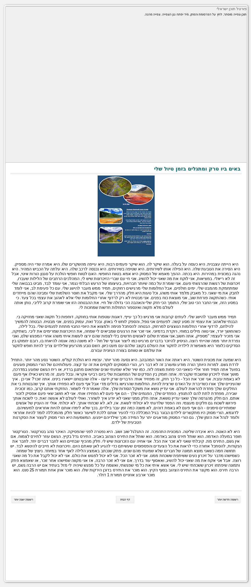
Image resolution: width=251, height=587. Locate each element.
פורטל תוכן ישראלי (231, 9)
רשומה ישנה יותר (22, 499)
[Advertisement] (125, 56)
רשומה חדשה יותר (226, 499)
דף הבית (124, 499)
